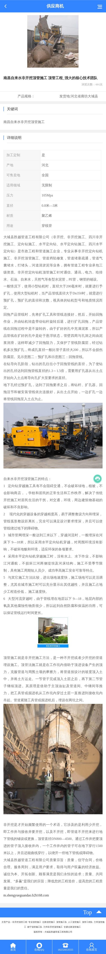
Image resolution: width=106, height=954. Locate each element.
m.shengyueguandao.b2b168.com (26, 895)
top (87, 912)
